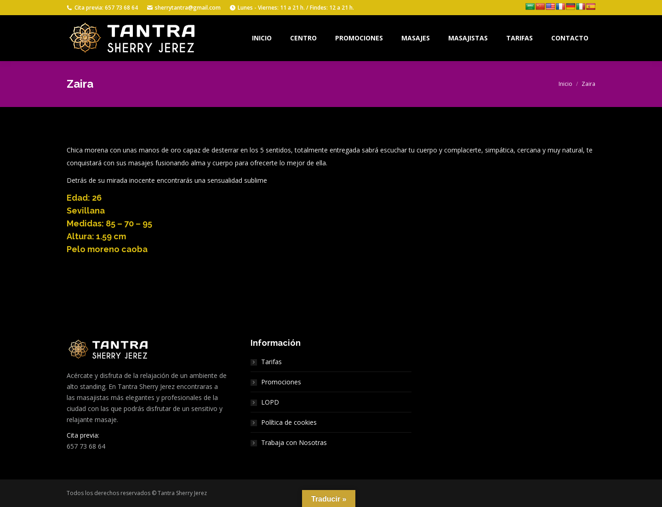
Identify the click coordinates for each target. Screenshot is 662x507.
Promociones (281, 381)
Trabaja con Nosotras (294, 442)
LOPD (270, 402)
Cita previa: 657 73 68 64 (102, 7)
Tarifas (271, 361)
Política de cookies (289, 422)
